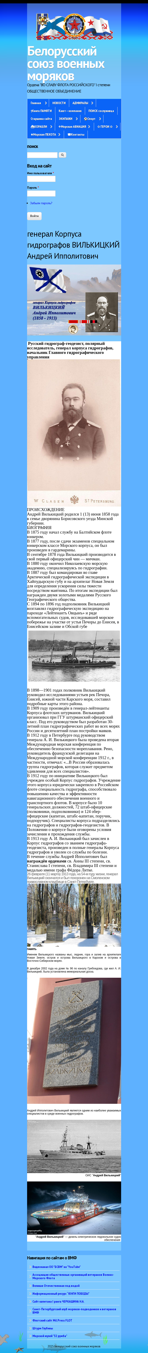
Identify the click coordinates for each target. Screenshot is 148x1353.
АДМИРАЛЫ (80, 103)
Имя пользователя (40, 173)
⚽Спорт (89, 118)
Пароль (33, 188)
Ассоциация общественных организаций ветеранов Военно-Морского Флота (73, 1276)
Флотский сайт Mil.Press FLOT (52, 1320)
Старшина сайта (41, 118)
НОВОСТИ (59, 103)
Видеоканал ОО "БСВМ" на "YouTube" (56, 1267)
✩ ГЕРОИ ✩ (104, 126)
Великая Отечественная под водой (55, 1285)
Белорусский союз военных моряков (66, 63)
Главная (36, 103)
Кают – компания (70, 111)
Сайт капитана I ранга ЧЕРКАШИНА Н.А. (58, 1301)
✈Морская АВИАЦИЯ (72, 126)
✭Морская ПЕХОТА (43, 134)
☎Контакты (75, 134)
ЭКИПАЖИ (65, 118)
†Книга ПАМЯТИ (41, 111)
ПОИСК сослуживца (101, 111)
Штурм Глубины (42, 1328)
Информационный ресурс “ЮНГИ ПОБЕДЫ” (61, 1293)
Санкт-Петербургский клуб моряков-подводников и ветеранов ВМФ (74, 1310)
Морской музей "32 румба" (49, 1336)
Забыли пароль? (41, 203)
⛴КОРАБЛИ (39, 126)
